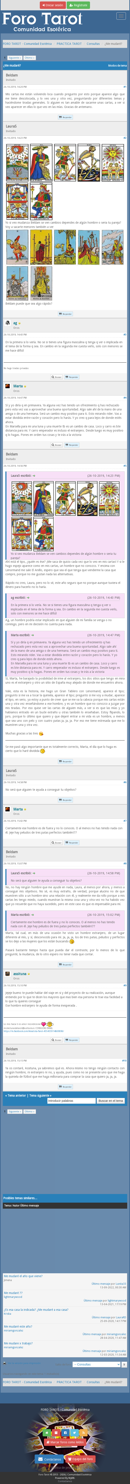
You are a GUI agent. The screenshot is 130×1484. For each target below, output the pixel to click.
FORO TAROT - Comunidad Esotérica (27, 43)
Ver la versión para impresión (24, 1363)
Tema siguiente (39, 1095)
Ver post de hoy (65, 1422)
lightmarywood (13, 1296)
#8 (125, 863)
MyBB (71, 1478)
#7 (125, 821)
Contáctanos (49, 1459)
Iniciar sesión (53, 5)
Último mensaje (101, 1283)
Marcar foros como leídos (65, 1442)
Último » (29, 57)
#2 (125, 138)
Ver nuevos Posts (65, 1416)
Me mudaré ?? (13, 1293)
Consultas (93, 43)
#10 (124, 1060)
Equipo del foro (80, 1459)
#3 (125, 334)
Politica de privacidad (65, 1467)
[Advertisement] (65, 1156)
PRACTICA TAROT (69, 43)
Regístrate (78, 5)
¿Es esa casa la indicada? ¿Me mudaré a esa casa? (36, 1309)
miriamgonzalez (13, 1330)
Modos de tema (117, 65)
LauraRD (121, 1317)
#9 (125, 985)
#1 (125, 87)
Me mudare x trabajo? (18, 1343)
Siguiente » (15, 57)
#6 (125, 782)
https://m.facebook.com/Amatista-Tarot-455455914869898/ (34, 1031)
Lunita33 (121, 1283)
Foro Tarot (44, 1474)
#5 (125, 466)
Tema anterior (17, 1095)
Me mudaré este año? (18, 1326)
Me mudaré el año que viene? (23, 1276)
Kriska (7, 1313)
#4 (125, 397)
